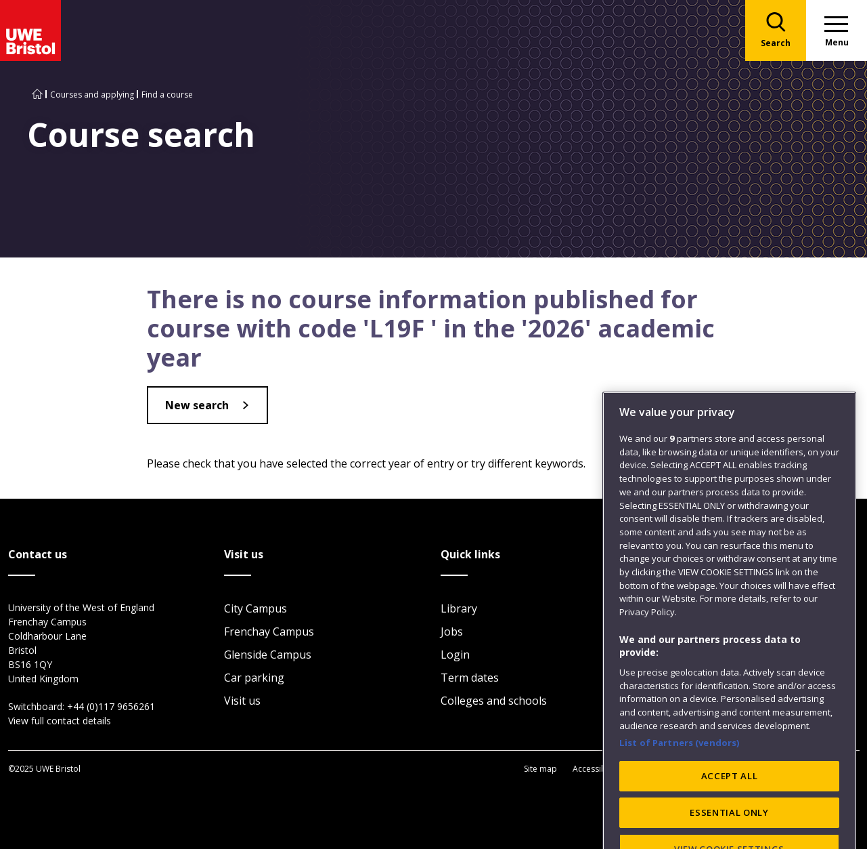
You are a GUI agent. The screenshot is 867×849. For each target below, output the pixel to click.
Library (459, 608)
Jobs (452, 631)
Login (455, 654)
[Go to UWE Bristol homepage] (37, 94)
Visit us (242, 700)
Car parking (254, 677)
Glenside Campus (267, 654)
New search (197, 405)
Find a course (167, 94)
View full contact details (59, 720)
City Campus (255, 608)
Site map (540, 768)
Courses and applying (92, 94)
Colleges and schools (494, 700)
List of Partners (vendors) (679, 799)
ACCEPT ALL (729, 833)
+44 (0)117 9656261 (111, 706)
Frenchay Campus (269, 631)
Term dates (470, 677)
